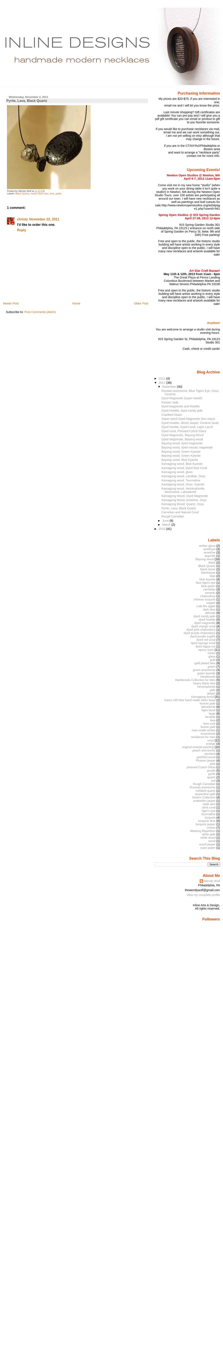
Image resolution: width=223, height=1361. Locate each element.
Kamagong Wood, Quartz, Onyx (183, 504)
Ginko (212, 653)
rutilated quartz (205, 790)
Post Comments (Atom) (40, 312)
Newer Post (10, 303)
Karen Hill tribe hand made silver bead (189, 700)
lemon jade (208, 727)
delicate (210, 613)
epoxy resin (206, 649)
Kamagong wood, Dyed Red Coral (184, 468)
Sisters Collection (203, 797)
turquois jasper (205, 824)
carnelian (209, 589)
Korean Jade (170, 402)
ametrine (209, 552)
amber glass (207, 545)
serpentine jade (205, 794)
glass (212, 656)
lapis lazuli (208, 710)
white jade (208, 834)
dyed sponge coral (203, 643)
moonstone (208, 733)
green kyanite (206, 673)
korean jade (207, 703)
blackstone (208, 572)
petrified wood (206, 757)
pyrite (58, 193)
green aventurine (204, 670)
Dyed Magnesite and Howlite (181, 406)
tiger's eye (208, 810)
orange (210, 743)
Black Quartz (22, 193)
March (166, 524)
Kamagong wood (202, 696)
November (169, 386)
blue (212, 576)
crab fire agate (205, 606)
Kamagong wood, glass (177, 472)
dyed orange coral (203, 626)
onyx (210, 740)
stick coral (208, 807)
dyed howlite (207, 619)
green (211, 666)
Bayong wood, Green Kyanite (181, 451)
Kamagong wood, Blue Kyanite (182, 463)
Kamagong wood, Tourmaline (181, 480)
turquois (210, 817)
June (166, 520)
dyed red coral (205, 639)
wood (211, 841)
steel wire (209, 804)
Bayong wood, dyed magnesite (182, 443)
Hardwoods (207, 676)
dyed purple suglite (203, 636)
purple (211, 770)
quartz (211, 777)
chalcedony (207, 596)
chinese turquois (204, 599)
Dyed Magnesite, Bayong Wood (183, 435)
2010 (162, 528)
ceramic (210, 592)
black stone (207, 569)
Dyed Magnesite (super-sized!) (182, 398)
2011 (162, 382)
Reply (21, 230)
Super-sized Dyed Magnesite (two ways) (188, 418)
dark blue (209, 609)
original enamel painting (198, 747)
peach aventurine (203, 750)
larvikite (210, 717)
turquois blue (206, 821)
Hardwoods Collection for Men (195, 680)
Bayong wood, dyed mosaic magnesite (187, 447)
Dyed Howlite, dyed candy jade (182, 410)
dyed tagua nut (205, 646)
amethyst (209, 549)
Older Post (141, 303)
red (213, 780)
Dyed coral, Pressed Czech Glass (184, 431)
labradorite (208, 706)
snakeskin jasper (204, 800)
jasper (211, 693)
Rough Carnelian (173, 516)
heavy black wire (39, 193)
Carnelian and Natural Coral (180, 512)
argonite (210, 556)
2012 (162, 378)
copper (210, 602)
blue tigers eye (205, 582)
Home (76, 303)
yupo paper (207, 847)
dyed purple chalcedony (199, 633)
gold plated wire (204, 663)
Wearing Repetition (202, 831)
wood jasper (207, 844)
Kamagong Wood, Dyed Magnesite (185, 496)
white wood (207, 837)
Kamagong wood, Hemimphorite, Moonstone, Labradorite (183, 490)
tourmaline (208, 814)
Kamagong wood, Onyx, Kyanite (183, 484)
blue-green (208, 586)
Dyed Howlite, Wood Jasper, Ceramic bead (190, 423)
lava (52, 193)
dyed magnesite (204, 623)
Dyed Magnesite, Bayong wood (182, 439)
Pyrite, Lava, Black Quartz (26, 101)
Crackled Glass (172, 414)
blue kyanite (207, 579)
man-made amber (203, 730)
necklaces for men (203, 737)
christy (22, 219)
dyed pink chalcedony (200, 629)
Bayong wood (205, 559)
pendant (210, 753)
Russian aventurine (202, 787)
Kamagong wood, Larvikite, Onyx (184, 476)
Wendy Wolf (212, 881)
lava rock (209, 723)
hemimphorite (206, 686)
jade (212, 690)
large (212, 713)
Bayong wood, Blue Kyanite (180, 459)
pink (212, 764)
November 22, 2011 (44, 219)
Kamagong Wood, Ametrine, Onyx (184, 500)
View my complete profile (203, 895)
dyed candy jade (204, 616)
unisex (211, 827)
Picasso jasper (205, 760)
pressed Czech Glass (201, 767)
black (212, 562)
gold (212, 660)
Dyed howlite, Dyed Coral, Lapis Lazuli (187, 427)
